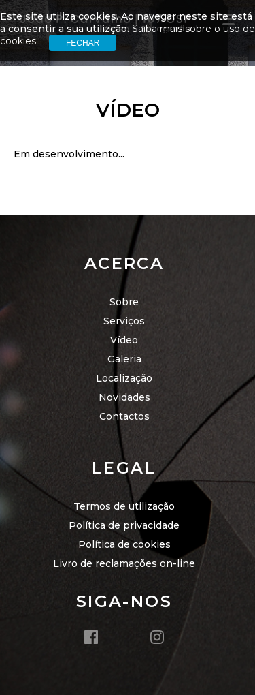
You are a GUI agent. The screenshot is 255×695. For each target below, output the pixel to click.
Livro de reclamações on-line (124, 563)
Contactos (124, 416)
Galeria (124, 359)
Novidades (124, 397)
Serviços (124, 321)
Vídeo (124, 340)
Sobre (124, 302)
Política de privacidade (124, 525)
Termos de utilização (124, 506)
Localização (124, 378)
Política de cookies (124, 544)
